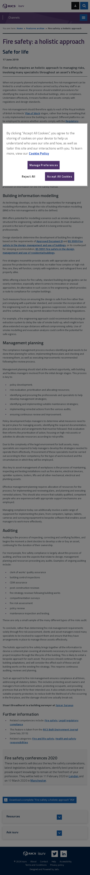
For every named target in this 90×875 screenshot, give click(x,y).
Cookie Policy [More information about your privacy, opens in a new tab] (39, 153)
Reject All (28, 176)
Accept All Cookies (59, 176)
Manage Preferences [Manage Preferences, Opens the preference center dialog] (43, 165)
